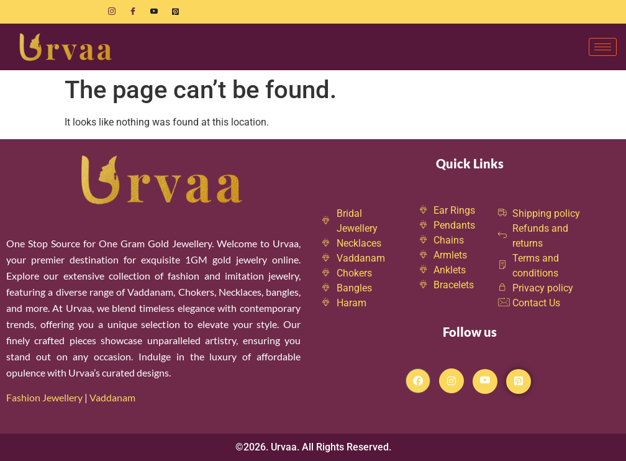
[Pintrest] (518, 381)
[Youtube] (154, 11)
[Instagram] (111, 11)
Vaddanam (113, 397)
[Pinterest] (175, 11)
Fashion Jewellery (44, 397)
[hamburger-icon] (603, 47)
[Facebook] (133, 11)
